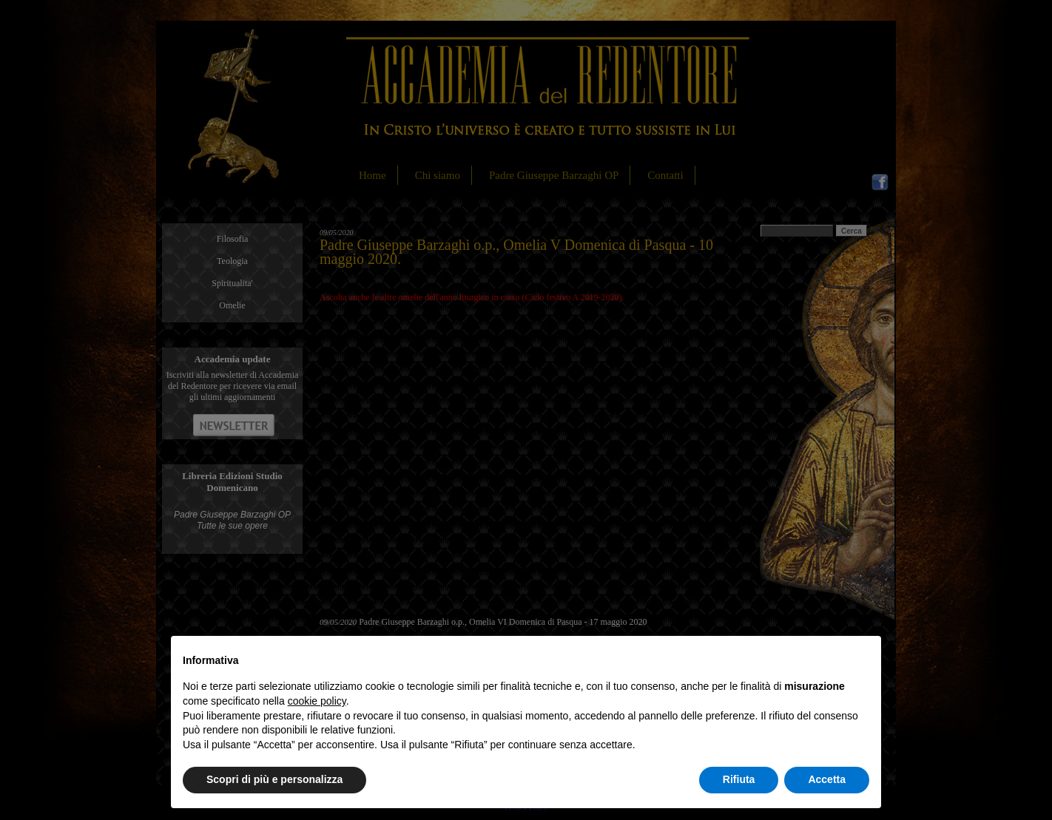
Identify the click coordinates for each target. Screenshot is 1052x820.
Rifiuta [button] (739, 779)
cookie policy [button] (317, 701)
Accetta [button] (827, 779)
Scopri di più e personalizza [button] (274, 779)
